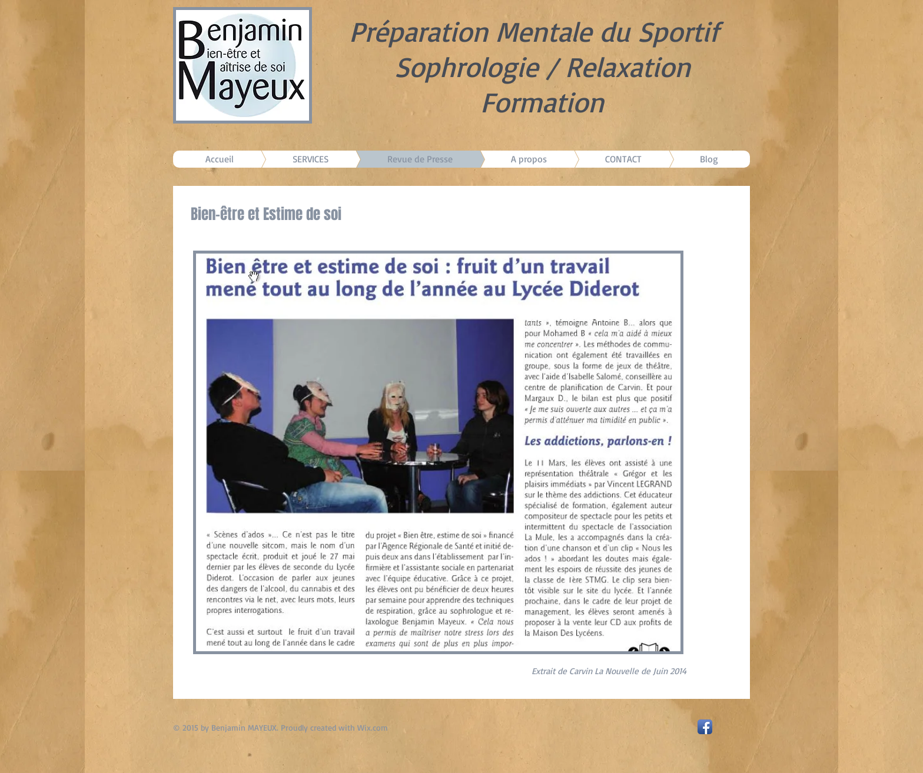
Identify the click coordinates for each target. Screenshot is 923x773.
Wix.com (372, 727)
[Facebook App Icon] (705, 726)
